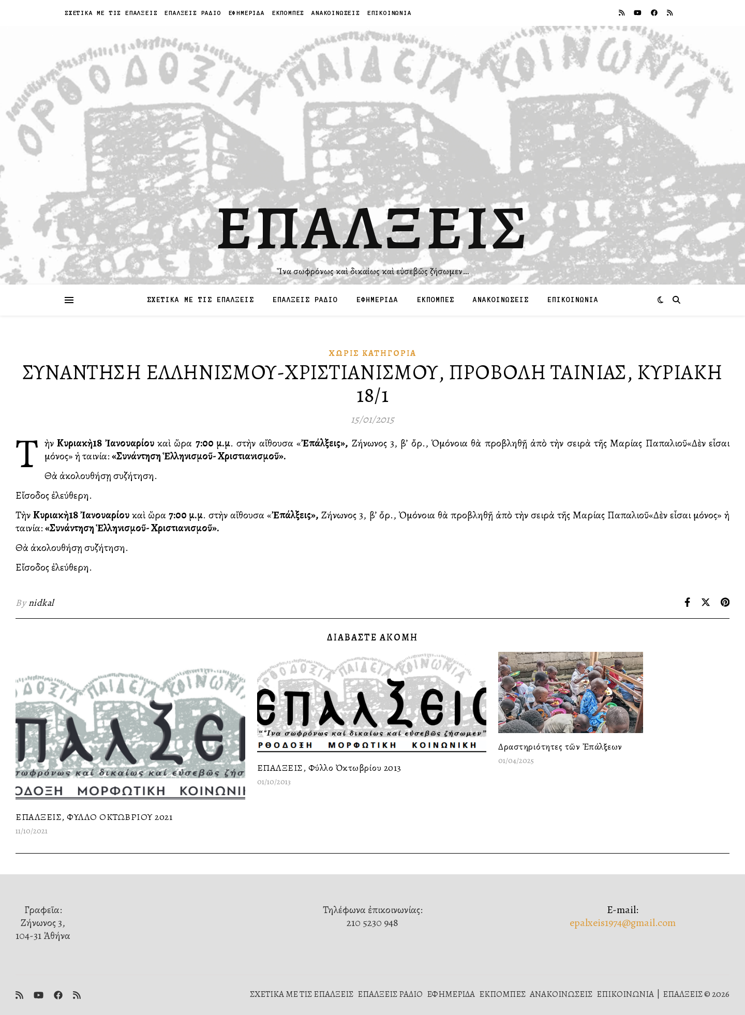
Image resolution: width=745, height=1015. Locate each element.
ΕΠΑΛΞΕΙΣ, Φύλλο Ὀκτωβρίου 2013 (329, 768)
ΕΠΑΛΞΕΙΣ (372, 228)
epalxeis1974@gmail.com (623, 923)
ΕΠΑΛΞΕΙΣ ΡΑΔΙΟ (193, 12)
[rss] (622, 12)
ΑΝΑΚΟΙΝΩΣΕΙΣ (335, 12)
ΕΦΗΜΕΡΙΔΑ (247, 12)
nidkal (41, 602)
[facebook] (655, 12)
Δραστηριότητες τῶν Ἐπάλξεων (560, 746)
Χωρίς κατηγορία (372, 353)
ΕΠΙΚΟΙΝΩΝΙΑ (389, 12)
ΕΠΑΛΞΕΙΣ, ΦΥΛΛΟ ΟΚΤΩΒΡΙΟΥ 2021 (94, 817)
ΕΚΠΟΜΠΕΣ (288, 12)
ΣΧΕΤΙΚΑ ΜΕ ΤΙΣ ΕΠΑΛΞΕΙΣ (111, 12)
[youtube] (638, 12)
